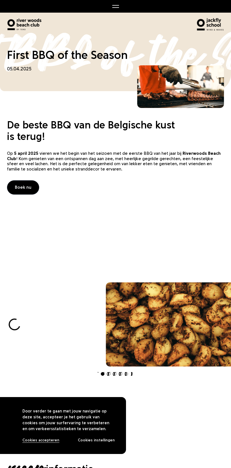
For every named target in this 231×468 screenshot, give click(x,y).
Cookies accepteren (40, 440)
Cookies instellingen (96, 440)
